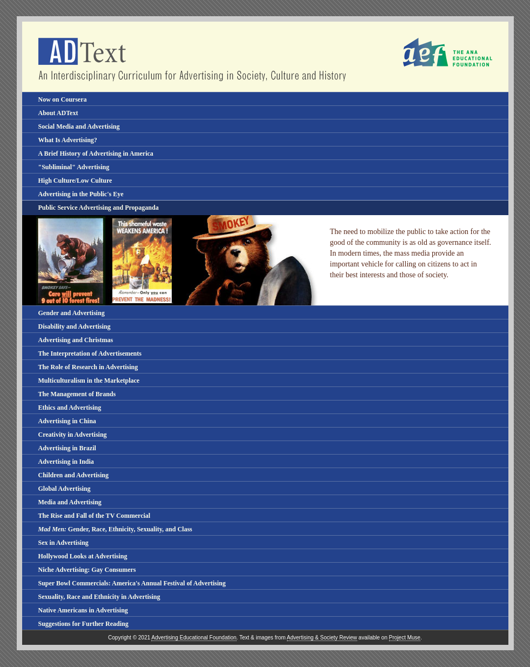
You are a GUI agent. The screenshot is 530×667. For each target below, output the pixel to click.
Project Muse (404, 638)
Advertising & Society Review (322, 638)
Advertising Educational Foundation (193, 638)
